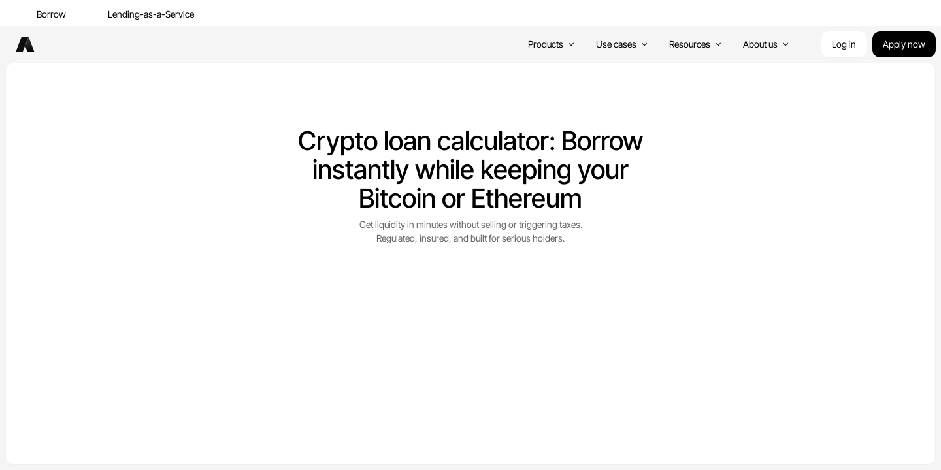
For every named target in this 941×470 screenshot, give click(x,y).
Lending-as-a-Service (151, 14)
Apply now (904, 44)
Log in (844, 44)
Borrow (51, 14)
